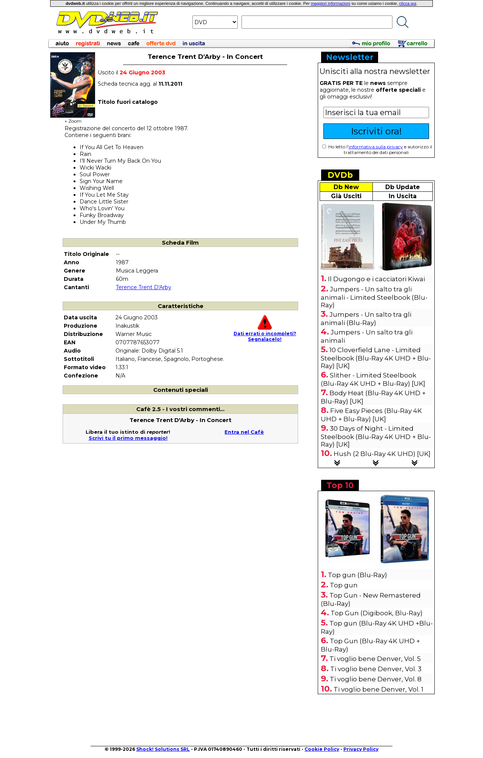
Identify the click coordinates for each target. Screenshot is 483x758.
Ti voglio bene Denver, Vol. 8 (375, 679)
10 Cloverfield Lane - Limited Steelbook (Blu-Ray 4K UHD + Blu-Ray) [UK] (376, 358)
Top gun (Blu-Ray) (357, 575)
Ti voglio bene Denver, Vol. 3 (375, 669)
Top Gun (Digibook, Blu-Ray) (377, 613)
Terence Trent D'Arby (143, 287)
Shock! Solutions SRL (163, 749)
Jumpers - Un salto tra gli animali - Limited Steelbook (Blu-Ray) (374, 297)
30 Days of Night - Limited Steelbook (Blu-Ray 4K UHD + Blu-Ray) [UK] (376, 436)
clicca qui (407, 3)
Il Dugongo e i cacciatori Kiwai (376, 279)
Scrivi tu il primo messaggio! (128, 438)
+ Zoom (72, 119)
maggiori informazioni (331, 3)
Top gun (344, 585)
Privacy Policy (360, 749)
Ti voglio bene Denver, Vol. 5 (375, 658)
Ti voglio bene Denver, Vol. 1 (378, 689)
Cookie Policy (322, 749)
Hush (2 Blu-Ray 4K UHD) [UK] (382, 454)
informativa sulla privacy (376, 146)
